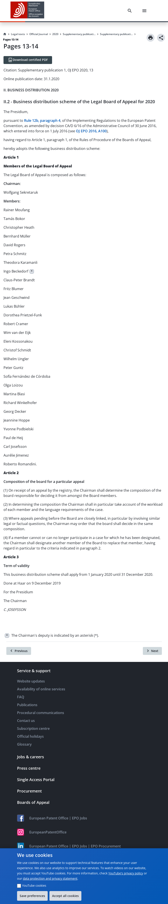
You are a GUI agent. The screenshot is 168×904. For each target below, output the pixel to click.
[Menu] (145, 11)
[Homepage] (5, 34)
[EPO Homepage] (27, 11)
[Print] (150, 38)
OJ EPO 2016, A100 (91, 131)
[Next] (152, 651)
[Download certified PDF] (28, 60)
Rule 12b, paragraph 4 (42, 120)
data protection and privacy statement (50, 878)
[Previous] (18, 651)
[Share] (161, 38)
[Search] (131, 11)
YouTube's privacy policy (125, 873)
